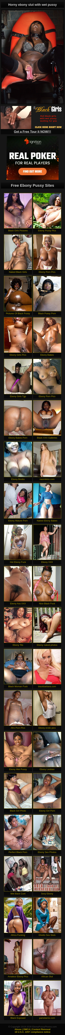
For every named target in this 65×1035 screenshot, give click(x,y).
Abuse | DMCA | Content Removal (32, 1029)
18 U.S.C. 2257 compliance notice (32, 1032)
